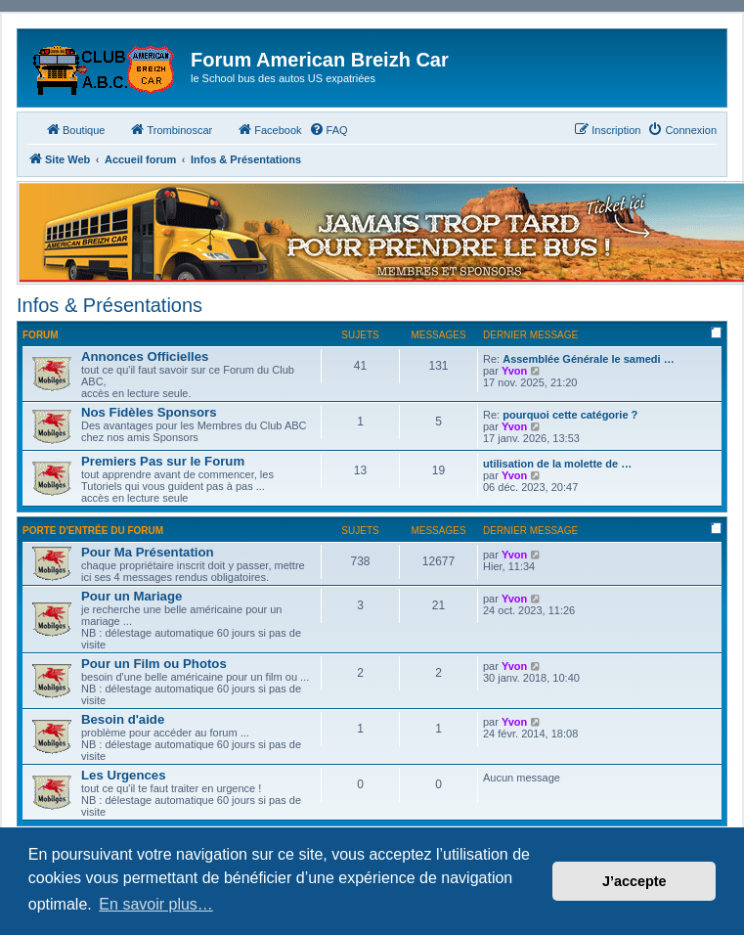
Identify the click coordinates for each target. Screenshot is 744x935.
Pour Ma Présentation (147, 552)
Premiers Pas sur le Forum (162, 461)
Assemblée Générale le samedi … (588, 359)
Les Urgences (123, 775)
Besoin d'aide (122, 719)
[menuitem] (328, 130)
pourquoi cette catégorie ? (570, 415)
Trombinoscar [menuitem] (170, 129)
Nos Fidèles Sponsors (149, 412)
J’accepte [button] (634, 881)
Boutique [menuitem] (75, 129)
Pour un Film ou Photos (154, 663)
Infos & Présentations (109, 305)
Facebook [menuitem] (269, 129)
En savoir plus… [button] (156, 904)
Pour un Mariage (131, 596)
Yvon (514, 371)
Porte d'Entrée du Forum (92, 530)
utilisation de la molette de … (557, 463)
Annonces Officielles (144, 356)
